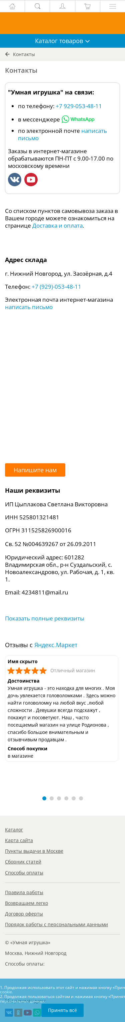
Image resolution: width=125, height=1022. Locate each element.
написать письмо (29, 307)
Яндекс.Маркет (55, 645)
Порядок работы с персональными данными (56, 924)
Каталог (14, 829)
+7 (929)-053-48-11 (56, 286)
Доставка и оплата (57, 225)
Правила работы (24, 892)
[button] (44, 798)
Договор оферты (24, 914)
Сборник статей (23, 861)
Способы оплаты (24, 872)
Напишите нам (35, 470)
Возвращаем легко (26, 903)
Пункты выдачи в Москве (34, 851)
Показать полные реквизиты (44, 618)
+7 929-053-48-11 (79, 106)
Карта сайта (19, 840)
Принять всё (62, 1010)
